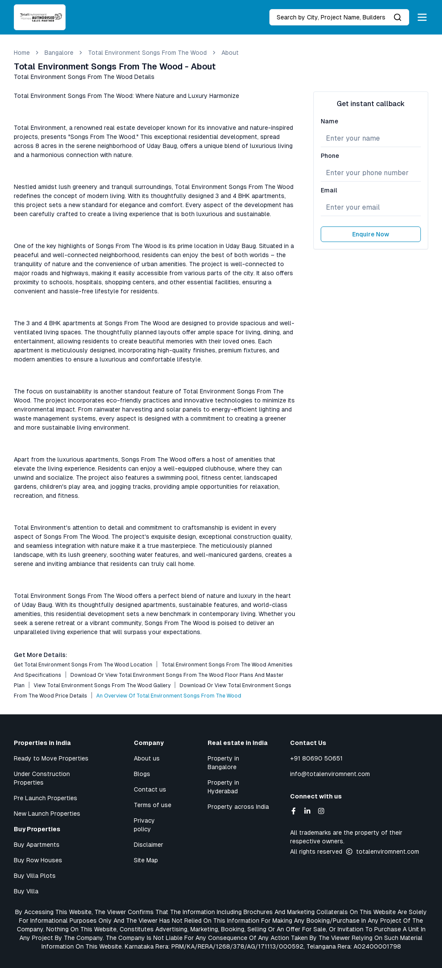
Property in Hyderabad (223, 787)
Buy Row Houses (38, 860)
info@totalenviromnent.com (330, 773)
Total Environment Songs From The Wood (147, 52)
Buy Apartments (37, 844)
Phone (330, 155)
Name (329, 121)
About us (147, 758)
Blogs (142, 773)
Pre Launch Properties (45, 798)
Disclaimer (148, 844)
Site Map (146, 860)
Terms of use (152, 804)
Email (329, 190)
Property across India (238, 806)
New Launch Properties (47, 813)
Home (22, 52)
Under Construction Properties (42, 778)
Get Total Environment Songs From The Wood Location (83, 665)
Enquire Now (370, 234)
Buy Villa (26, 891)
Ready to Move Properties (51, 758)
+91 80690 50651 (316, 758)
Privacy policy (144, 825)
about (230, 52)
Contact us (150, 789)
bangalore (58, 52)
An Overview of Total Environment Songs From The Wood (168, 696)
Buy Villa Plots (35, 875)
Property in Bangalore (223, 762)
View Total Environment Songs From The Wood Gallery (102, 685)
